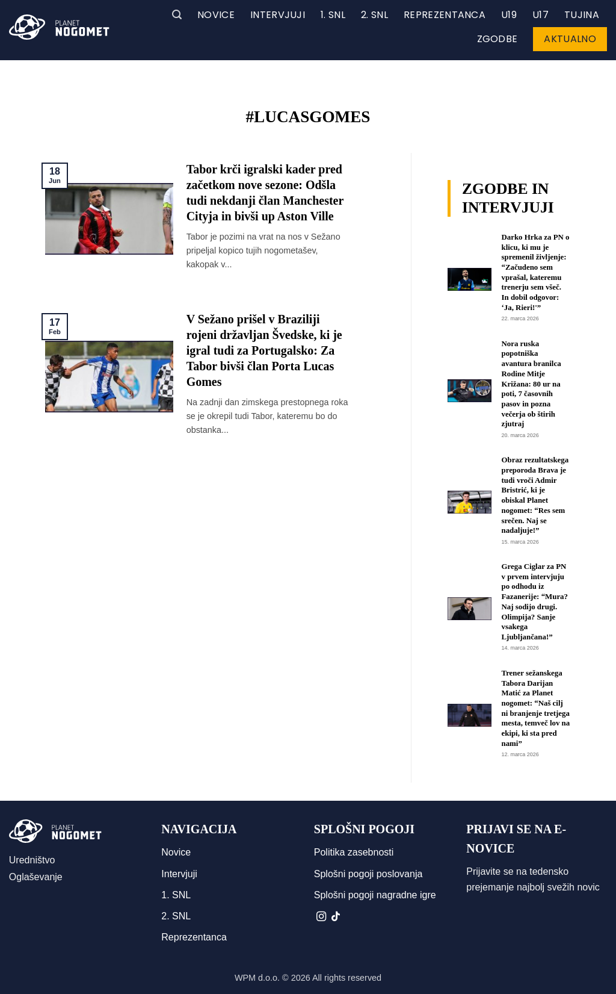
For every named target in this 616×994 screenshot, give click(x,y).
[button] (177, 14)
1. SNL (333, 15)
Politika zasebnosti (354, 852)
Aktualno (570, 39)
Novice (216, 15)
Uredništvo (32, 860)
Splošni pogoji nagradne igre (375, 895)
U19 (509, 15)
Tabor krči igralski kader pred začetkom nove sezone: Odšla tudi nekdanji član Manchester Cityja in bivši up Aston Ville (264, 193)
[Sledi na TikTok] (335, 917)
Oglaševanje (36, 877)
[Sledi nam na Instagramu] (321, 917)
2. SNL (374, 15)
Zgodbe (497, 39)
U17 (540, 15)
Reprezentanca (444, 15)
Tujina (581, 15)
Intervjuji (277, 15)
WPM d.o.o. (257, 978)
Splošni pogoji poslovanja (368, 874)
